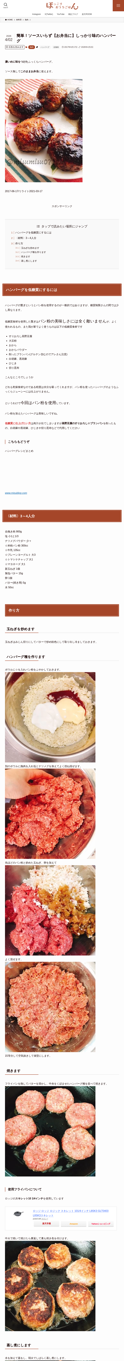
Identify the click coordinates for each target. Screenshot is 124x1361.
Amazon (74, 1224)
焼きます (25, 256)
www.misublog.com (16, 493)
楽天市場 (46, 1223)
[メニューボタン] (118, 5)
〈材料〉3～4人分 (25, 238)
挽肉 (31, 47)
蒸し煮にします (29, 261)
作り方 (19, 243)
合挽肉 (56, 47)
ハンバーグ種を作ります (33, 252)
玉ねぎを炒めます (30, 248)
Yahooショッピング (100, 1224)
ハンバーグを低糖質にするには (33, 232)
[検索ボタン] (5, 5)
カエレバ (44, 1219)
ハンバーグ (45, 47)
